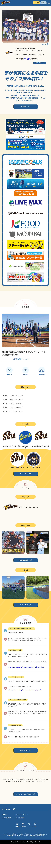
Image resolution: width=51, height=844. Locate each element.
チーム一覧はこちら (25, 474)
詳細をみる (24, 106)
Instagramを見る (24, 560)
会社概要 (4, 814)
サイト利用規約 (20, 818)
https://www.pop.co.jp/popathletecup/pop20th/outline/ (26, 667)
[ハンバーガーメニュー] (49, 3)
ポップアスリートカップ (13, 396)
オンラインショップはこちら (24, 794)
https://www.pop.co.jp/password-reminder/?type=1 (24, 690)
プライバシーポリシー (21, 814)
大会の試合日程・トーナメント (21, 359)
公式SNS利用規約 (6, 818)
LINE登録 (27, 59)
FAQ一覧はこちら (25, 750)
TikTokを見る (24, 605)
